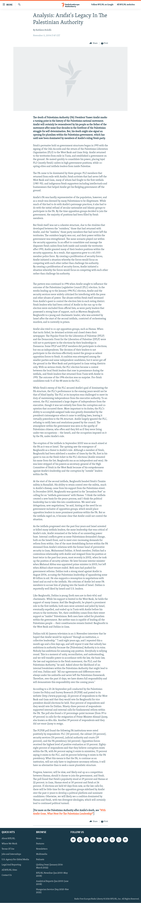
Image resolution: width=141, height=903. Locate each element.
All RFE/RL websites (126, 5)
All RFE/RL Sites (9, 870)
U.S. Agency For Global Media (15, 859)
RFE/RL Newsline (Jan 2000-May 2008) (52, 874)
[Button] (93, 43)
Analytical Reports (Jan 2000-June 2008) (52, 882)
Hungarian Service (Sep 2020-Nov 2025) (52, 891)
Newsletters (42, 849)
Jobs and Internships (11, 854)
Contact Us (7, 875)
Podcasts (40, 859)
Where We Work (9, 844)
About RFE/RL (8, 838)
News (38, 838)
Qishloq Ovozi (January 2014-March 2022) (49, 866)
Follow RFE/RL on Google (102, 5)
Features (40, 844)
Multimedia (41, 854)
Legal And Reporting (11, 865)
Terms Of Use (8, 849)
